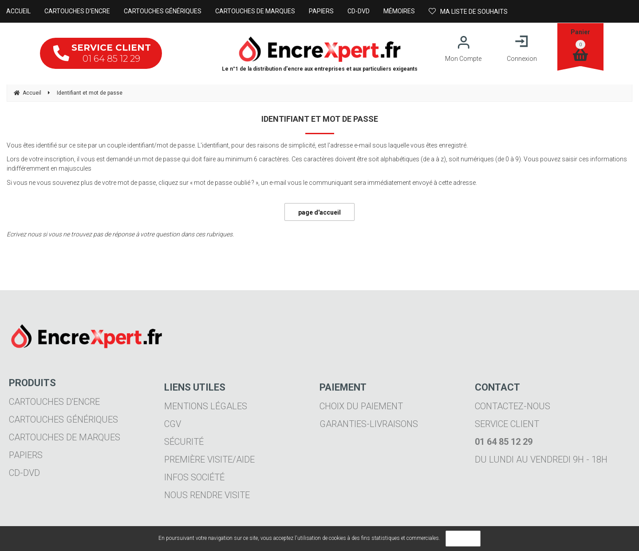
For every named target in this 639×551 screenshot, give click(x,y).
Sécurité (184, 441)
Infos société (194, 477)
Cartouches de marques (64, 437)
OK (463, 538)
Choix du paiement (361, 406)
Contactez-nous (512, 406)
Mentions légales (205, 406)
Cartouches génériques (63, 419)
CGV (172, 424)
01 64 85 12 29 (102, 53)
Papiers (26, 455)
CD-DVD (24, 472)
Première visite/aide (209, 459)
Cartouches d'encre (54, 401)
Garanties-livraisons (369, 424)
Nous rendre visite (207, 495)
